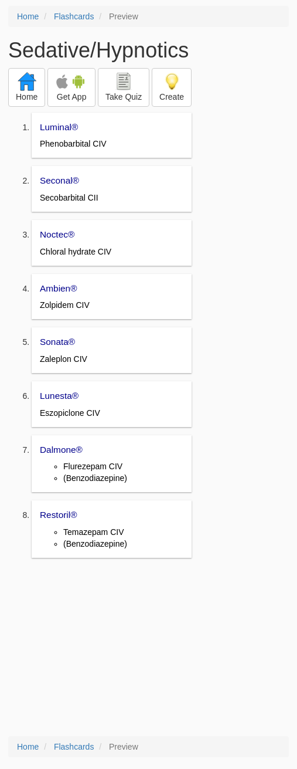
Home (28, 16)
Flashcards (74, 16)
